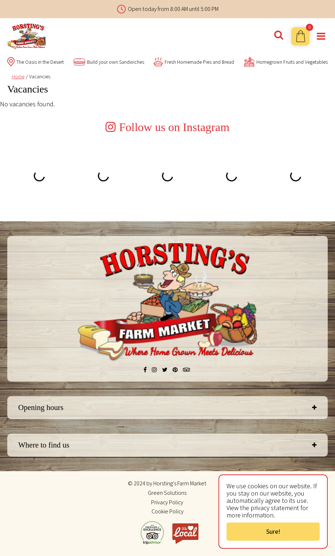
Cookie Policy (167, 511)
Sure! (273, 531)
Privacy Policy (167, 502)
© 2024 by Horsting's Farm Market (167, 483)
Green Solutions (167, 493)
